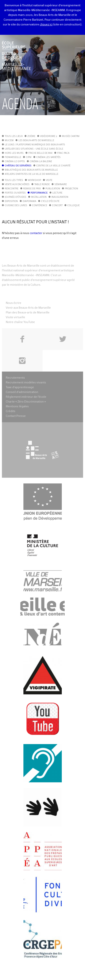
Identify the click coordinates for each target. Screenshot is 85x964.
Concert (57, 205)
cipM (28, 157)
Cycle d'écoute (50, 201)
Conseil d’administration (22, 392)
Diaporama (29, 201)
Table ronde (42, 184)
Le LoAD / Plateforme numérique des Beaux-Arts (35, 145)
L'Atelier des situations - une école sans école (34, 149)
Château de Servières (18, 166)
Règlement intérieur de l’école (26, 396)
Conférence (39, 205)
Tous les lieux (14, 136)
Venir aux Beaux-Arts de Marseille (28, 307)
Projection (71, 189)
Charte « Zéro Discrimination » (26, 401)
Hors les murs (14, 153)
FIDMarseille (13, 157)
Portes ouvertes (15, 193)
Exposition (11, 201)
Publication (52, 189)
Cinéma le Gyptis (15, 161)
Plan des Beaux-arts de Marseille (28, 312)
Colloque (73, 205)
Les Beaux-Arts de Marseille (36, 140)
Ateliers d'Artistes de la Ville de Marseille (31, 174)
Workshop (34, 180)
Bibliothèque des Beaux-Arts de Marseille (31, 170)
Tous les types (14, 180)
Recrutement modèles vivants (26, 382)
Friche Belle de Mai (40, 153)
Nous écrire (13, 303)
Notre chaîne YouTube (20, 322)
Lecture (57, 193)
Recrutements (15, 377)
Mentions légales (17, 406)
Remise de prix (32, 189)
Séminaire (60, 184)
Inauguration (59, 197)
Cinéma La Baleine (41, 161)
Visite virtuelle (15, 317)
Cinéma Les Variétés (48, 157)
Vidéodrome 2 (48, 136)
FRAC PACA (63, 153)
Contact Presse (16, 416)
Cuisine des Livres (16, 205)
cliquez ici (46, 24)
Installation (39, 197)
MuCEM (9, 140)
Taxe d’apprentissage (20, 387)
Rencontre (11, 189)
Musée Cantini (70, 136)
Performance (39, 193)
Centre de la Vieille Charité (53, 166)
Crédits (10, 411)
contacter (36, 233)
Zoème (31, 136)
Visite (49, 180)
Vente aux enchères (17, 184)
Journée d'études (15, 197)
